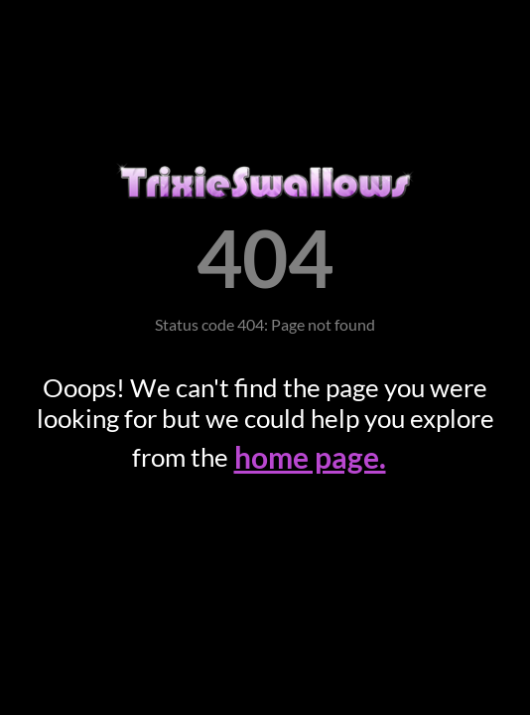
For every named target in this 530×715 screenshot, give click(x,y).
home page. (310, 457)
